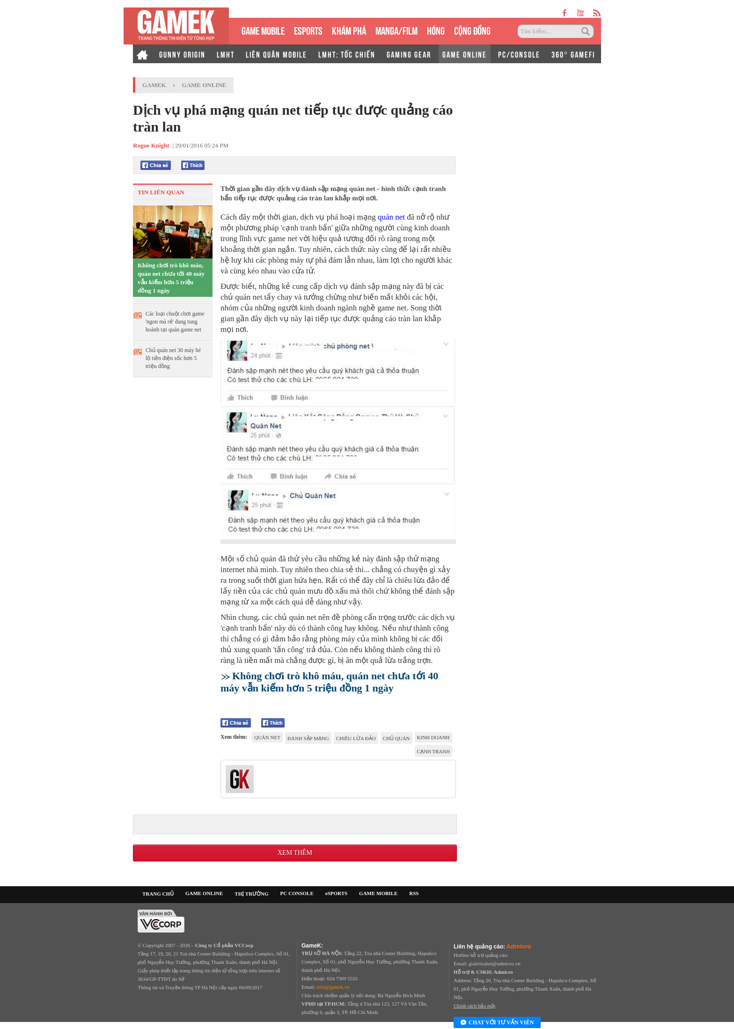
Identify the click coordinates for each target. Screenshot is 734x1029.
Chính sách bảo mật (474, 1005)
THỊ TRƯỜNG (251, 894)
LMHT (226, 54)
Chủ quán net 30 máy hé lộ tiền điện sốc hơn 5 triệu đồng (173, 358)
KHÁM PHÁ (349, 30)
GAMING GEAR (409, 54)
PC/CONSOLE (519, 54)
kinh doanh (433, 737)
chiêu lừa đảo (356, 738)
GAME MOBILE (263, 30)
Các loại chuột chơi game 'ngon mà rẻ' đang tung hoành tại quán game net (175, 321)
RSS (413, 893)
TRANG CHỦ (158, 894)
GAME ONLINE (464, 54)
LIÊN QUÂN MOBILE (276, 54)
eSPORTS (308, 30)
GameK (154, 84)
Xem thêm (295, 852)
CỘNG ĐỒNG (472, 30)
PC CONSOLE (297, 893)
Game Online (204, 84)
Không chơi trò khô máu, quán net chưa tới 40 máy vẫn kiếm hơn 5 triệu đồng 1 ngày (171, 278)
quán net (391, 217)
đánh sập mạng (308, 738)
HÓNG (436, 30)
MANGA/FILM (396, 30)
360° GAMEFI (573, 54)
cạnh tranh (433, 751)
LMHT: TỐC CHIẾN (346, 54)
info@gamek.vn (333, 987)
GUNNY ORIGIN (182, 54)
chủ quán (396, 738)
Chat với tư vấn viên (497, 1023)
